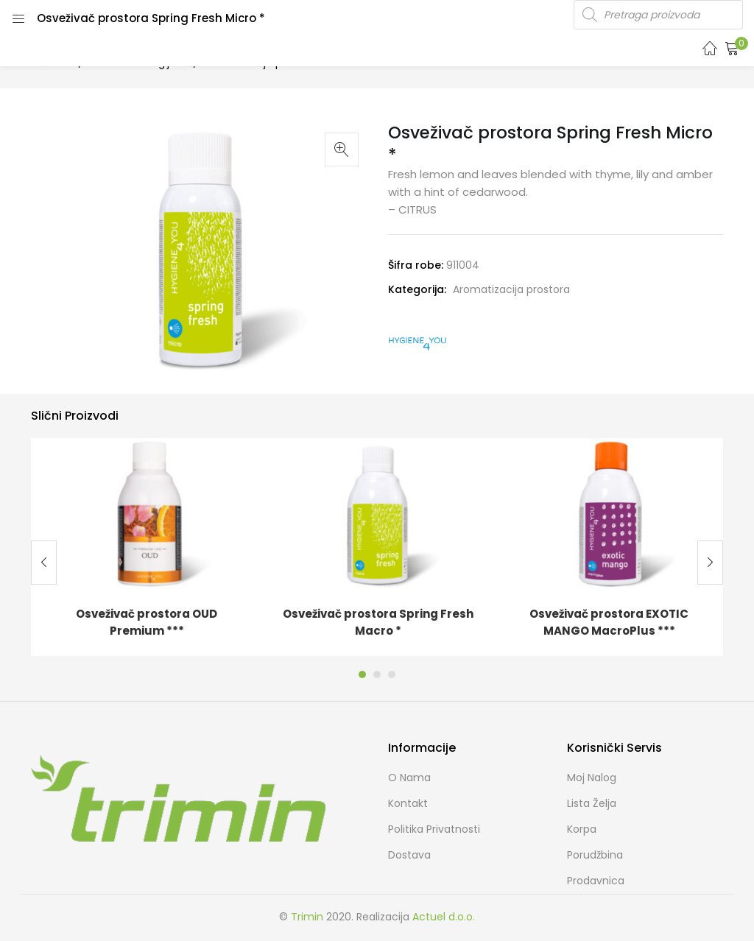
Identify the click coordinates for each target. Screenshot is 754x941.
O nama (409, 777)
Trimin (307, 916)
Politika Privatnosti (434, 829)
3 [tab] (391, 674)
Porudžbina (595, 854)
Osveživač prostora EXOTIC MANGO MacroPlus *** (608, 622)
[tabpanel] (146, 547)
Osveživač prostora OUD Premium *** (146, 622)
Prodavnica (595, 880)
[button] (732, 47)
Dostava (409, 854)
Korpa (581, 829)
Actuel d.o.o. (443, 916)
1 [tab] (362, 674)
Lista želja (591, 803)
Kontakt (408, 803)
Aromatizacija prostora (511, 289)
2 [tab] (377, 674)
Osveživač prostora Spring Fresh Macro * (378, 622)
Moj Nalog (591, 777)
